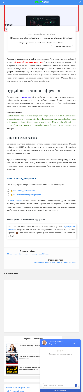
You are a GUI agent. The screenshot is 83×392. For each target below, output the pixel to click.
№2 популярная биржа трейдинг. (27, 195)
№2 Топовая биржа (15, 382)
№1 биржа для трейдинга (18, 379)
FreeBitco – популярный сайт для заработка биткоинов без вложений (35, 360)
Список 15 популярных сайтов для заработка (36, 337)
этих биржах (16, 201)
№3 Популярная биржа (17, 386)
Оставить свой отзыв (63, 47)
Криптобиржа (40, 43)
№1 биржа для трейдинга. (24, 191)
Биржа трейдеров (27, 43)
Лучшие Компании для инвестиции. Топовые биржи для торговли (38, 349)
